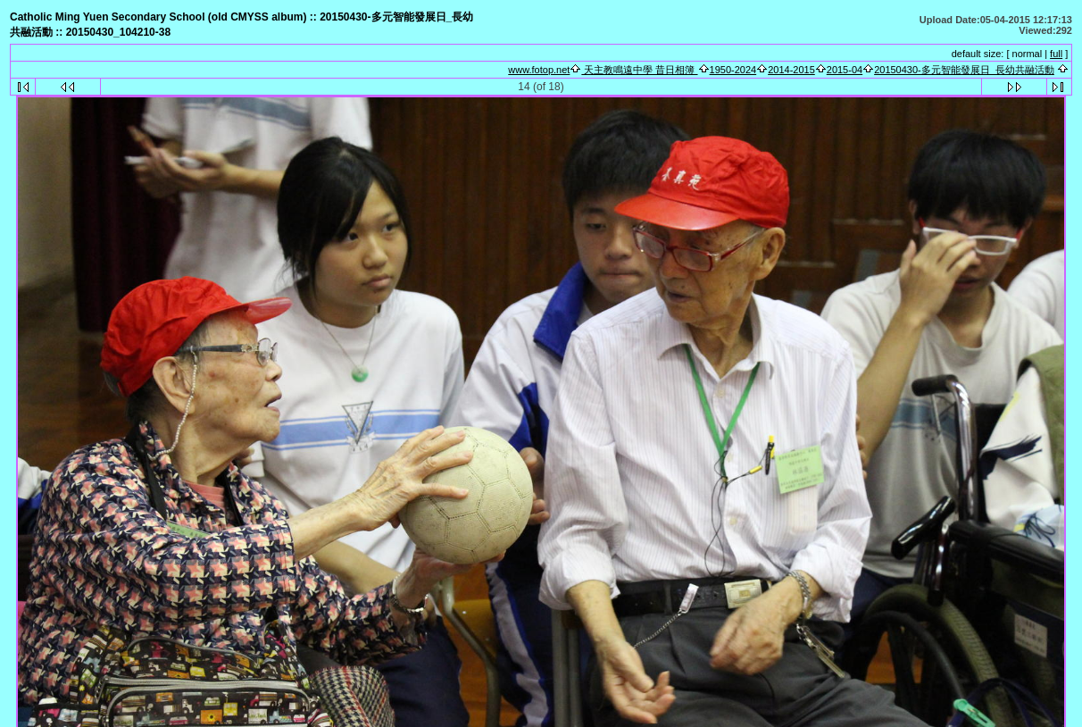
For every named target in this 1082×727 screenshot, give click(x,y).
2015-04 (844, 69)
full (1056, 53)
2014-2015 (791, 69)
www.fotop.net (539, 69)
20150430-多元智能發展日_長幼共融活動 (964, 69)
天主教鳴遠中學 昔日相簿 (639, 69)
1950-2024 (733, 69)
